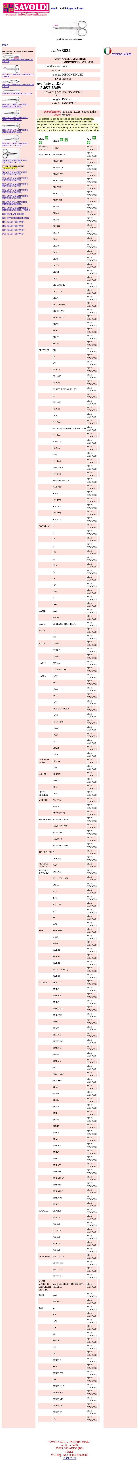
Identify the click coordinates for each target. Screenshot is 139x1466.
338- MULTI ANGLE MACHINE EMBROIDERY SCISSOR (14, 203)
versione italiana (117, 53)
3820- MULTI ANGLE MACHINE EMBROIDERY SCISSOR (15, 105)
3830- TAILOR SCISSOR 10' (13, 230)
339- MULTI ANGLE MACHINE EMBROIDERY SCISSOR (14, 161)
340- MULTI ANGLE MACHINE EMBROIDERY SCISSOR (14, 173)
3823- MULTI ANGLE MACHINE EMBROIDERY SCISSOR (15, 144)
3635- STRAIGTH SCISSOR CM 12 (15, 218)
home (4, 44)
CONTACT (69, 1458)
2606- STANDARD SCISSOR (13, 214)
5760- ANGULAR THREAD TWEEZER (17, 93)
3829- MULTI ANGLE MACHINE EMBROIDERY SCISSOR (15, 197)
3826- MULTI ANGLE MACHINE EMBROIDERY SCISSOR (15, 179)
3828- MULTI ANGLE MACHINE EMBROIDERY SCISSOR (15, 191)
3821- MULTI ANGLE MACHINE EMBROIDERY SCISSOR (15, 119)
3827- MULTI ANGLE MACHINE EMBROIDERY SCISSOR (15, 185)
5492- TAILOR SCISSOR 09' (13, 226)
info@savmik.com (74, 8)
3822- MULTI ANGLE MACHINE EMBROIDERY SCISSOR (15, 131)
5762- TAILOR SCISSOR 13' (13, 234)
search (54, 8)
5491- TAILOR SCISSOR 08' (13, 222)
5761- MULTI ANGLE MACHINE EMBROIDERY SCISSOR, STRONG (16, 209)
